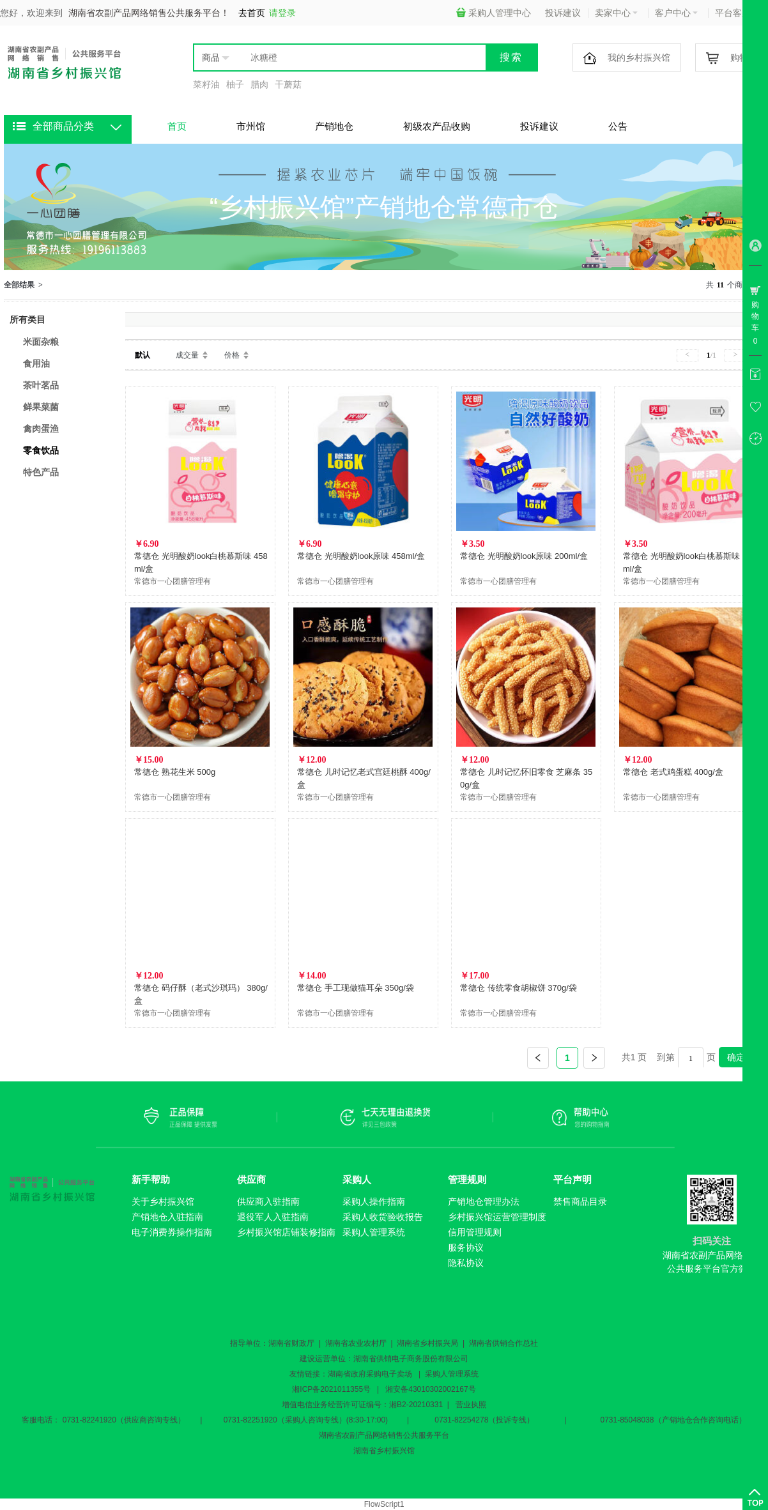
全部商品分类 (63, 126)
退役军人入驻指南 (273, 1217)
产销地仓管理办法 (483, 1201)
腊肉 (259, 84)
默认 (142, 355)
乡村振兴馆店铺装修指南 (286, 1232)
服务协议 (466, 1247)
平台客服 (736, 13)
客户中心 (676, 13)
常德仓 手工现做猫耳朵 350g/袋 (355, 988)
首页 (177, 126)
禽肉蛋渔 (41, 428)
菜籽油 (206, 84)
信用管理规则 (475, 1232)
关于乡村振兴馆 (163, 1201)
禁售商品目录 (580, 1201)
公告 (617, 126)
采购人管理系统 (373, 1232)
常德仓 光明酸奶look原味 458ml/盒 (361, 556)
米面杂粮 (41, 342)
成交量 (187, 355)
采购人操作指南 (373, 1201)
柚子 (235, 84)
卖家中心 (616, 13)
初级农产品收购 (436, 126)
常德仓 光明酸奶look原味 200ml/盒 (524, 556)
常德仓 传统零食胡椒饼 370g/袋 (518, 988)
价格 (232, 355)
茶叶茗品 (41, 385)
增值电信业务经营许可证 (324, 1404)
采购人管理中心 (493, 13)
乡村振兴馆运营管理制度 (497, 1217)
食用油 (36, 363)
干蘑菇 (288, 84)
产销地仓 (334, 126)
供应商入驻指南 (268, 1201)
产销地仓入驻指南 (167, 1217)
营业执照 (471, 1404)
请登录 (282, 13)
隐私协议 (466, 1263)
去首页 (251, 13)
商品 (211, 57)
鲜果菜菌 (41, 407)
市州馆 (250, 126)
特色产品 (41, 472)
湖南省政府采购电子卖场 (370, 1373)
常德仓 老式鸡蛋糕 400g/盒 (673, 772)
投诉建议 (563, 13)
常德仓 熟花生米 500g (174, 772)
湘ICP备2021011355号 (331, 1389)
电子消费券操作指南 (172, 1232)
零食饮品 (41, 450)
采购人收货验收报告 (382, 1217)
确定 (736, 1057)
